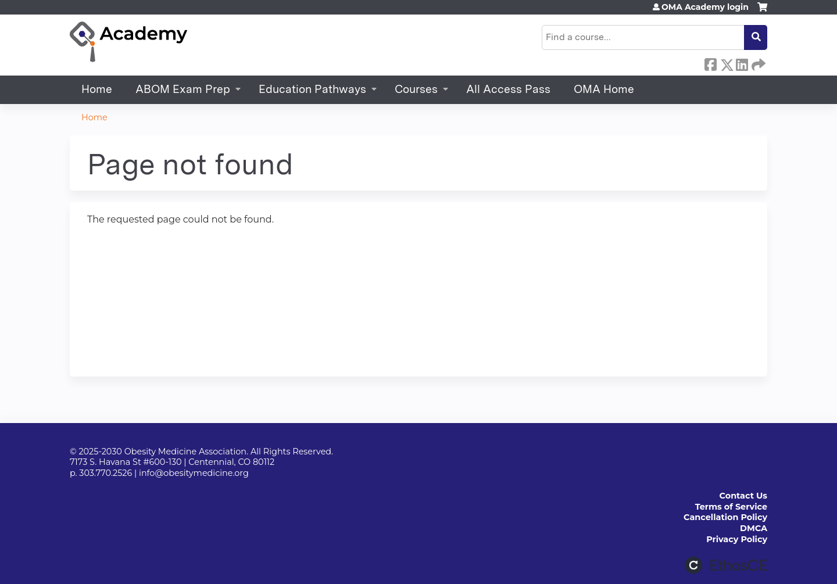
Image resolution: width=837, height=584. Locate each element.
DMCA (753, 528)
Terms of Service (731, 506)
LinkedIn (741, 63)
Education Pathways (312, 89)
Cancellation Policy (725, 517)
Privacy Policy (736, 539)
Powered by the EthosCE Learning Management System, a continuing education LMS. (726, 565)
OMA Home (604, 89)
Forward (757, 63)
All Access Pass (508, 89)
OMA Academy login (705, 7)
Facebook (710, 63)
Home (96, 89)
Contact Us (743, 495)
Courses (416, 89)
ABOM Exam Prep (182, 89)
